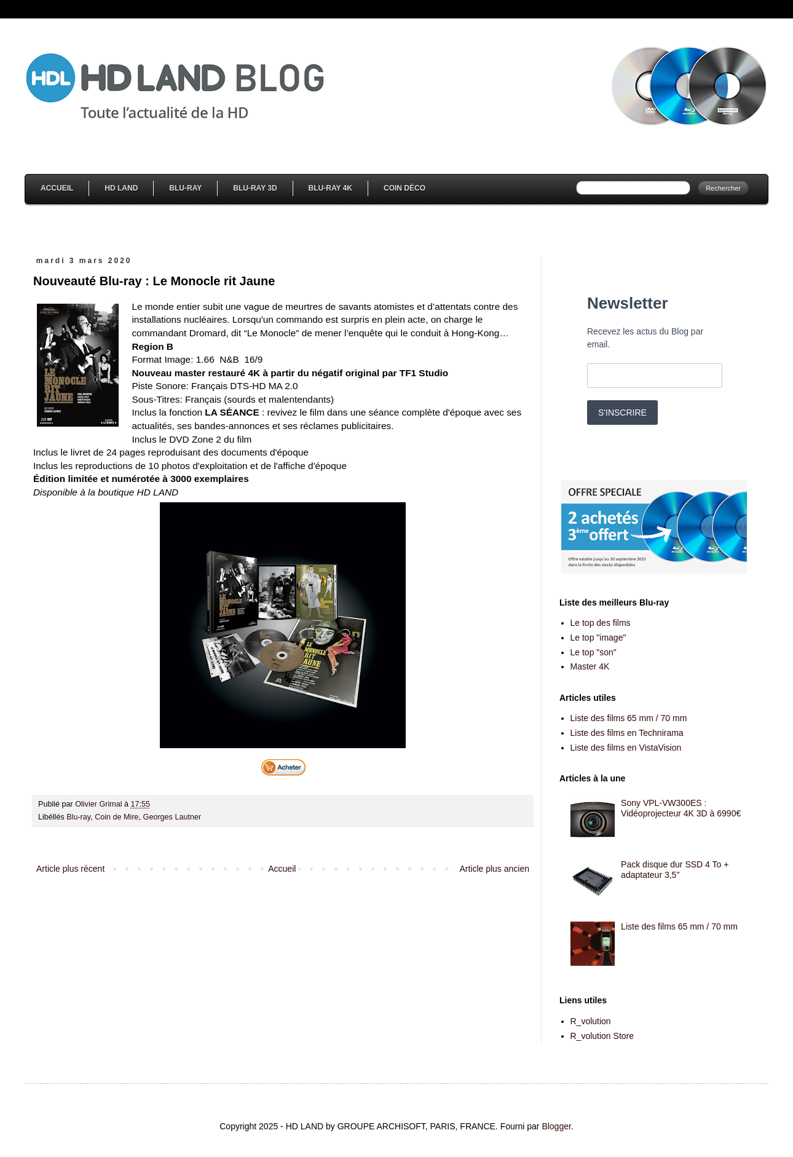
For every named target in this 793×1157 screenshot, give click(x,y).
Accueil (57, 188)
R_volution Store (602, 1036)
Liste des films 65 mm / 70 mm (628, 718)
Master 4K (590, 666)
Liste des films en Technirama (627, 733)
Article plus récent (70, 869)
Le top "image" (598, 637)
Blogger (556, 1126)
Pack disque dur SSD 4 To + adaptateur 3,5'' (674, 869)
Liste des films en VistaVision (626, 747)
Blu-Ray (185, 188)
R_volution (590, 1021)
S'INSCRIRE (622, 412)
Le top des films (600, 623)
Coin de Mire (116, 817)
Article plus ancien (494, 869)
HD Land (121, 188)
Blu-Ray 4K (330, 188)
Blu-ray (78, 817)
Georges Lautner (172, 817)
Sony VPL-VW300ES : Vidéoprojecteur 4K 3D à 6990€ (681, 808)
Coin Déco (404, 188)
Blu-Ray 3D (255, 188)
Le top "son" (593, 652)
